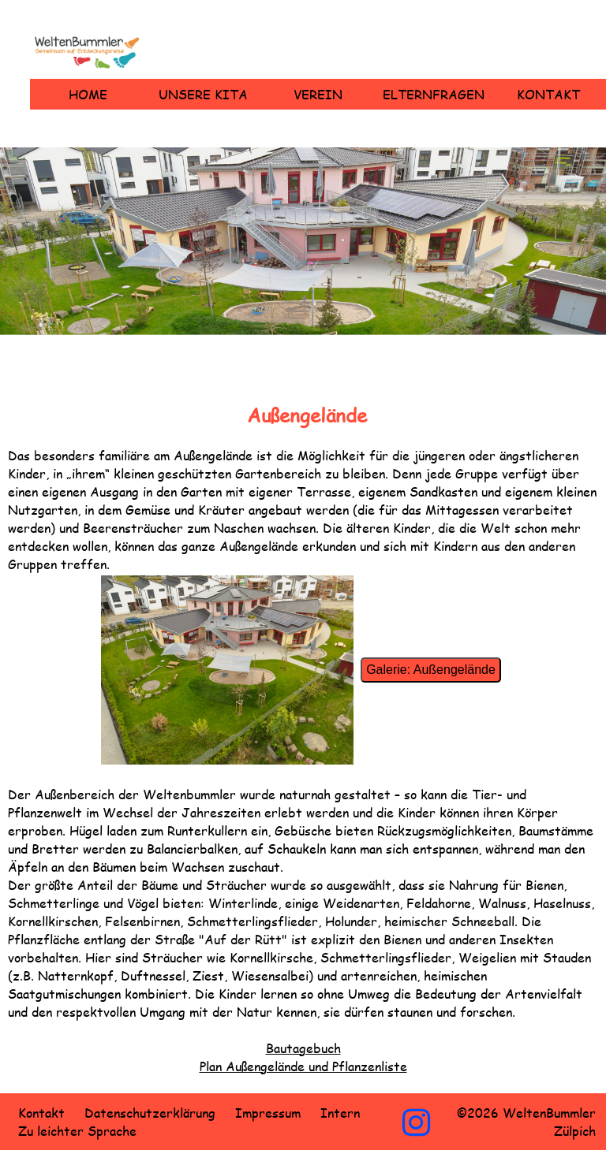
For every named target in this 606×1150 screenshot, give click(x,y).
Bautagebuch (303, 1048)
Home (88, 94)
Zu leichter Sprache (77, 1131)
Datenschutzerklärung (149, 1112)
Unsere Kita (203, 94)
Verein (318, 94)
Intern (340, 1112)
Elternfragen (433, 94)
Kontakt (548, 94)
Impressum (268, 1112)
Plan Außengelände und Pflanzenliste (303, 1066)
